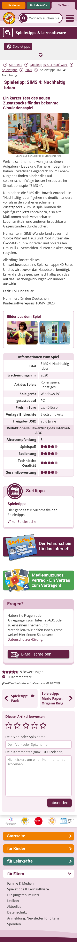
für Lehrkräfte (38, 5)
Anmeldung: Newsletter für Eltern (33, 918)
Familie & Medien (20, 883)
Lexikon (13, 900)
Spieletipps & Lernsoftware (49, 65)
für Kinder (13, 5)
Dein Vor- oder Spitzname (25, 737)
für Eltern (63, 5)
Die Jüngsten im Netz (23, 895)
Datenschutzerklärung (25, 639)
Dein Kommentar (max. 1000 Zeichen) (34, 752)
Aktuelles (14, 906)
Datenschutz (17, 912)
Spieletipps (9, 70)
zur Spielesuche (24, 521)
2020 (28, 70)
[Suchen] (24, 18)
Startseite (15, 65)
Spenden (14, 924)
